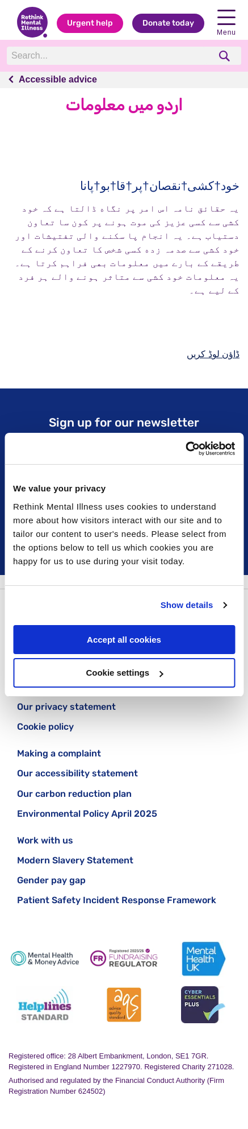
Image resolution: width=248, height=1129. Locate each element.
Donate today (168, 23)
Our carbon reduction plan (74, 793)
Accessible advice (58, 79)
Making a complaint (59, 753)
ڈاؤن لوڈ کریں (213, 354)
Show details (187, 605)
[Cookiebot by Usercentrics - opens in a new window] (185, 448)
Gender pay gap (51, 880)
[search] (225, 56)
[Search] (108, 55)
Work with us (45, 840)
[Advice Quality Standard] (124, 1004)
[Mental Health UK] (203, 958)
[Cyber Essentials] (203, 1004)
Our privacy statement (66, 706)
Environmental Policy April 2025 (87, 813)
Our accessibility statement (77, 773)
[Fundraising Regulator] (124, 958)
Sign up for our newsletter (124, 422)
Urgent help (90, 23)
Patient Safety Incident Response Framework (116, 900)
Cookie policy (45, 726)
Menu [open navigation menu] (226, 23)
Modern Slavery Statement (75, 860)
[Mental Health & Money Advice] (45, 958)
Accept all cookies (124, 639)
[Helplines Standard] (45, 1004)
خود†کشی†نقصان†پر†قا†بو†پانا (159, 186)
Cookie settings (124, 672)
